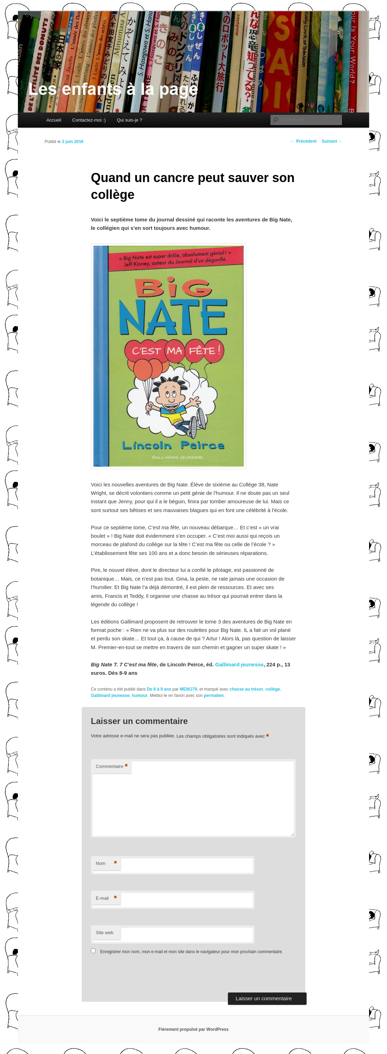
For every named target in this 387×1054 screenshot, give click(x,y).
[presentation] (139, 975)
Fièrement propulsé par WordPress (193, 1029)
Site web (104, 932)
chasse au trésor (246, 689)
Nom (106, 864)
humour (140, 695)
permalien (214, 695)
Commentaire (112, 767)
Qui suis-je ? (129, 120)
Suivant (332, 141)
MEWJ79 (188, 689)
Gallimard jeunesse (239, 664)
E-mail (106, 898)
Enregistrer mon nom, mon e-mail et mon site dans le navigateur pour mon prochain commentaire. (191, 951)
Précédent (303, 141)
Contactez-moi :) (89, 120)
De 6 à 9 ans (159, 689)
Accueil (53, 120)
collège (272, 689)
